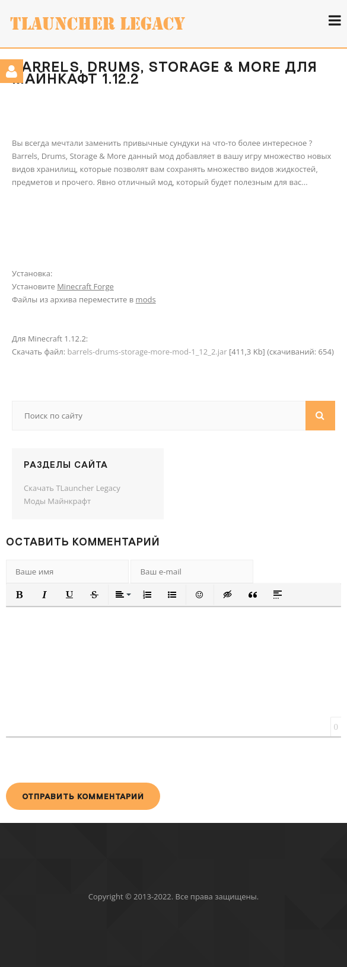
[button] (19, 594)
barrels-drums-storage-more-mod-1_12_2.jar (147, 351)
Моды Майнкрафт (57, 501)
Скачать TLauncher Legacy (72, 488)
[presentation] (96, 759)
